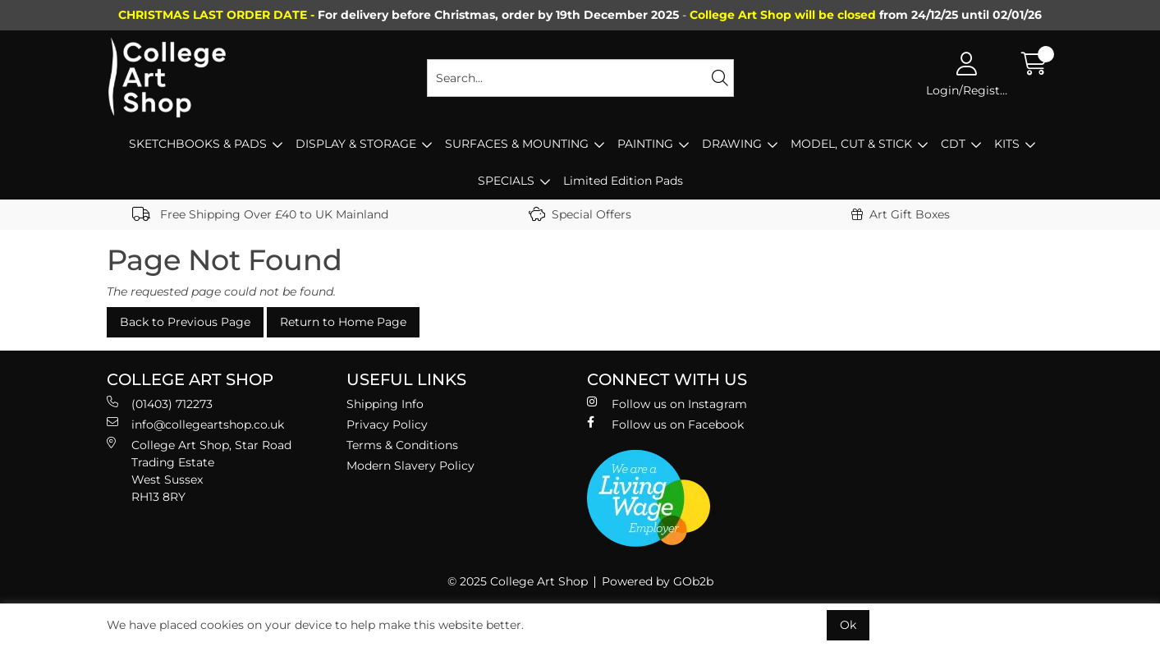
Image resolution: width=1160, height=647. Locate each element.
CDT (953, 143)
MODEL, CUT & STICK (851, 143)
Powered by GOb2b (657, 581)
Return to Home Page (343, 321)
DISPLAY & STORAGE (356, 143)
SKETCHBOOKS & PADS (198, 143)
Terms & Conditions (402, 445)
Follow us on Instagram (667, 403)
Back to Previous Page (185, 321)
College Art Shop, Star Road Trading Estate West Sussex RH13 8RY (199, 470)
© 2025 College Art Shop (517, 581)
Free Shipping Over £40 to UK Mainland (260, 214)
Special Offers (580, 214)
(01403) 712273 (160, 403)
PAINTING (645, 143)
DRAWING (732, 143)
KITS (1007, 143)
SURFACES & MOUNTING (517, 143)
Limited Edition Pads (623, 180)
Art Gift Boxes (900, 214)
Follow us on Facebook (665, 424)
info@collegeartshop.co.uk (195, 424)
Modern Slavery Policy (410, 465)
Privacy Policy (387, 424)
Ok (848, 624)
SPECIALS (506, 180)
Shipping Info (385, 404)
